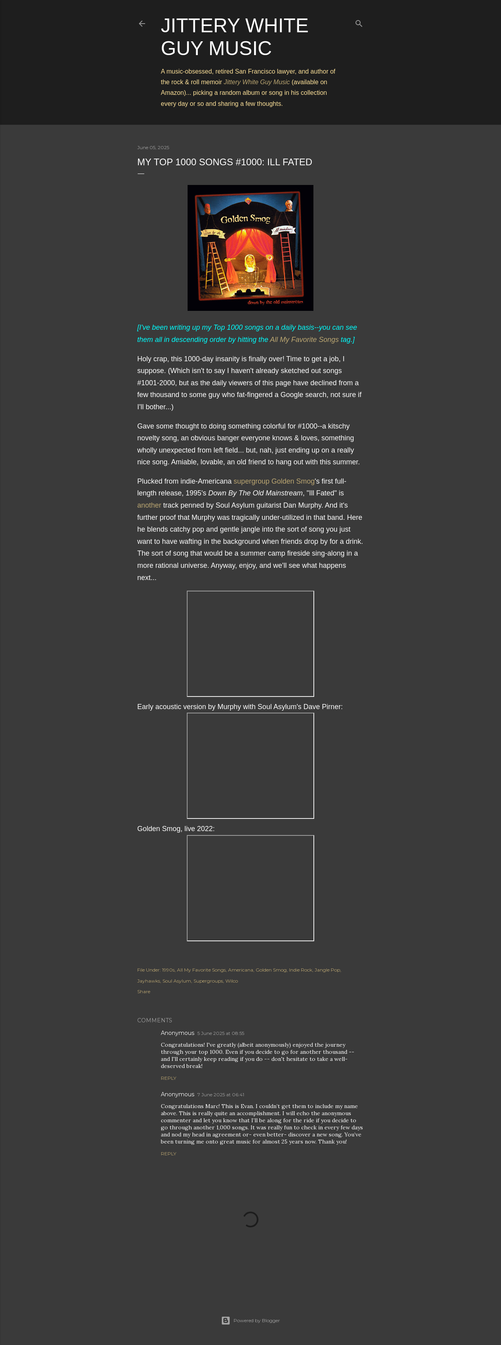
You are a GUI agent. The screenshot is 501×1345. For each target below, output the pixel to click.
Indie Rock (300, 970)
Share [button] (143, 991)
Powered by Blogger (250, 1320)
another (149, 505)
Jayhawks (148, 981)
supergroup (251, 481)
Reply (168, 1078)
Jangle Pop (327, 970)
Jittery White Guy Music (257, 82)
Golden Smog (293, 481)
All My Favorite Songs (304, 340)
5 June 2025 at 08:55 (220, 1033)
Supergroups (208, 981)
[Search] (359, 22)
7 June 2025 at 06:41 (220, 1094)
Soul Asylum (176, 981)
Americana (240, 970)
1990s (168, 970)
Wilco (231, 981)
